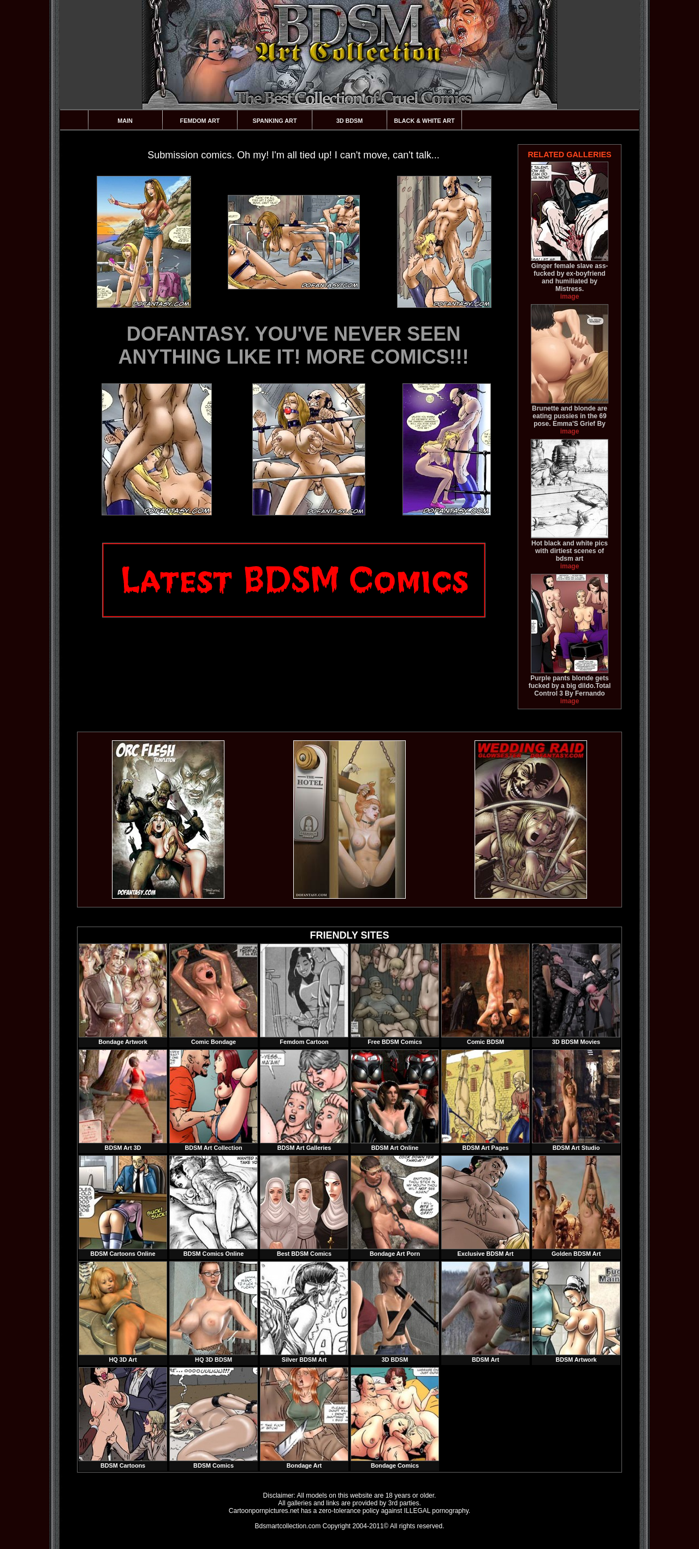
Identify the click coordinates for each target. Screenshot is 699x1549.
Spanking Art (275, 120)
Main (125, 120)
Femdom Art (200, 120)
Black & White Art (424, 120)
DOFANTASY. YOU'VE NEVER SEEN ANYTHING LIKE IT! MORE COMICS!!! (294, 345)
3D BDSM (349, 120)
